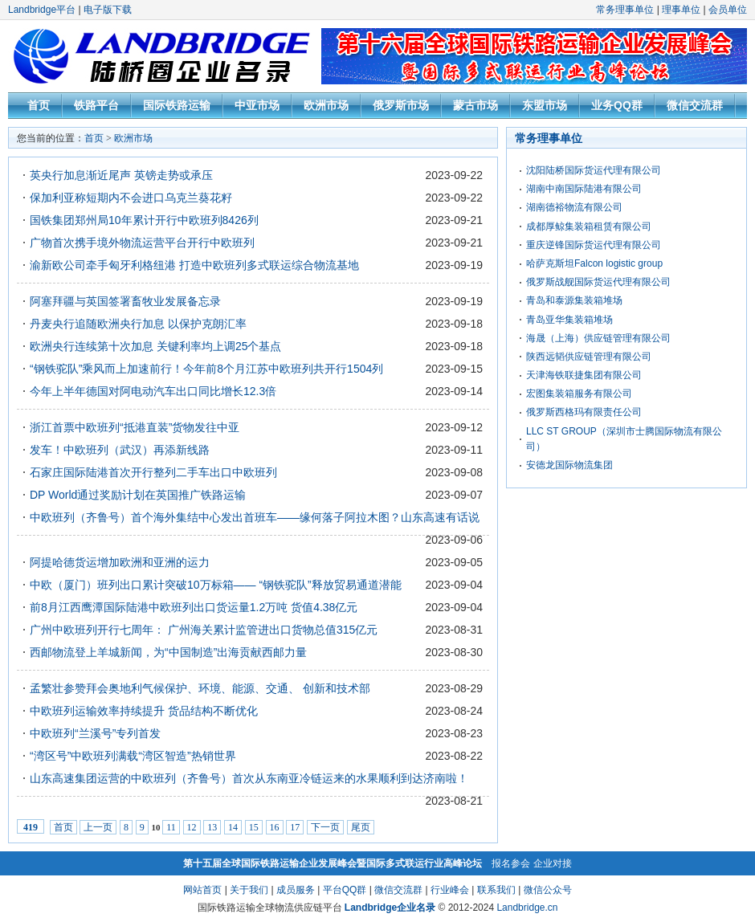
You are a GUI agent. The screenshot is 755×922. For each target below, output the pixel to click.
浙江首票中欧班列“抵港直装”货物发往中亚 (134, 427)
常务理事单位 (625, 9)
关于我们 (249, 889)
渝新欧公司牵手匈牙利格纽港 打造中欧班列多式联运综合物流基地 (194, 265)
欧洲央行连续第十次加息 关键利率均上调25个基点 (155, 346)
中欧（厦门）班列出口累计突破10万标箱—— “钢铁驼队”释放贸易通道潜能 (216, 584)
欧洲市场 (326, 105)
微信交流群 (695, 105)
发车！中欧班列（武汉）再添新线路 (120, 449)
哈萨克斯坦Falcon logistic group (594, 263)
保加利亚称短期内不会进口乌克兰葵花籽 (131, 197)
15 (254, 827)
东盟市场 (544, 105)
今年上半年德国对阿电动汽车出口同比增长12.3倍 (153, 391)
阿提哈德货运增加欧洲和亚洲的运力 (120, 562)
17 (295, 827)
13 (212, 827)
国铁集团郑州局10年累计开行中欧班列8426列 (144, 220)
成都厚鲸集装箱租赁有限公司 (588, 226)
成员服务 (295, 889)
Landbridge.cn (526, 907)
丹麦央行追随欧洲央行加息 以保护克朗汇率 (138, 323)
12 (192, 827)
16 (275, 827)
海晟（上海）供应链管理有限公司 (598, 338)
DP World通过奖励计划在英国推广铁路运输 (138, 494)
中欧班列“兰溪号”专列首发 (95, 733)
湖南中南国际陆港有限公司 (584, 188)
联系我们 (496, 889)
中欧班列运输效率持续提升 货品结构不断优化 (144, 710)
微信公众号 (548, 889)
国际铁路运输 (176, 105)
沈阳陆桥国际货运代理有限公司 (593, 170)
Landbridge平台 (42, 9)
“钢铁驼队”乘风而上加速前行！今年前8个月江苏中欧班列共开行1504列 (206, 368)
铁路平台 (96, 105)
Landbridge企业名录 (390, 907)
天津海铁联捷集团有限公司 (584, 375)
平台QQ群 (345, 889)
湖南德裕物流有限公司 (574, 207)
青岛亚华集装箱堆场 (569, 319)
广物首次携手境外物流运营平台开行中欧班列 (142, 242)
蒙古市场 (475, 105)
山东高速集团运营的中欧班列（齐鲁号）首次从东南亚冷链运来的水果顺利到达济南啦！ (249, 778)
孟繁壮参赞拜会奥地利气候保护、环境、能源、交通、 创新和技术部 (200, 688)
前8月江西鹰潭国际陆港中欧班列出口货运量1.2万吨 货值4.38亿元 (193, 607)
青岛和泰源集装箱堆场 (574, 300)
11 (171, 827)
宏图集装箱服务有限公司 (579, 393)
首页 (38, 105)
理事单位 (681, 9)
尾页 (360, 827)
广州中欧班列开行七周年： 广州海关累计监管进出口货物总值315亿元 (204, 629)
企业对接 (552, 863)
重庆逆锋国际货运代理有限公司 (593, 245)
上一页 (98, 827)
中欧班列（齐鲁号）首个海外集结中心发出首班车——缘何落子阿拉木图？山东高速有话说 (255, 517)
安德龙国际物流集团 (569, 465)
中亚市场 (257, 105)
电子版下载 (108, 9)
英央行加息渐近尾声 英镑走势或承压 (121, 175)
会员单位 (727, 9)
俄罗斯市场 (401, 105)
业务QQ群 (617, 105)
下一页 (325, 827)
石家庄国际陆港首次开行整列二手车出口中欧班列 (153, 472)
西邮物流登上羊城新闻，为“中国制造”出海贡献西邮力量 (168, 652)
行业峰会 (450, 889)
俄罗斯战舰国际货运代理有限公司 (598, 282)
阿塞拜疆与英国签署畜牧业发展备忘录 (125, 301)
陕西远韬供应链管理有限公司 (588, 356)
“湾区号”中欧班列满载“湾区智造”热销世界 (133, 755)
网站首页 (202, 889)
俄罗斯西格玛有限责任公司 (584, 412)
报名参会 (511, 863)
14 (233, 827)
